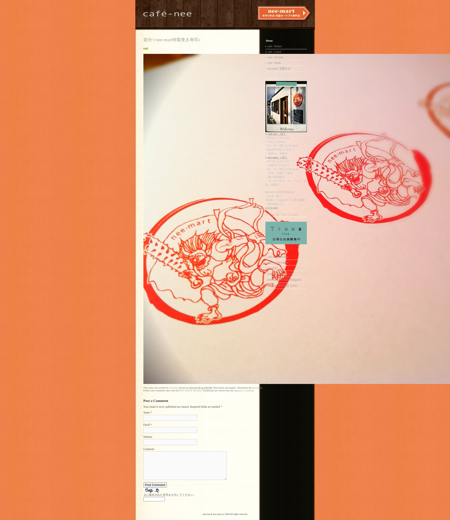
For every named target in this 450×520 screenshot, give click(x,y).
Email (146, 424)
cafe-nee (173, 387)
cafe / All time (275, 57)
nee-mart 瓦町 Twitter (280, 273)
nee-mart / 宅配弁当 (279, 68)
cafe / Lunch (275, 51)
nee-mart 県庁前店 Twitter (283, 285)
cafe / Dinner (275, 46)
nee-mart (273, 268)
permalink (257, 387)
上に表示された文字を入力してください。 (169, 495)
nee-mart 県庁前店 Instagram (284, 279)
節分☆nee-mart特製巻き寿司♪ (172, 39)
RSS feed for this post (190, 390)
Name (146, 412)
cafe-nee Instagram (278, 262)
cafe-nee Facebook (278, 257)
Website (147, 437)
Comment (148, 449)
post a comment (246, 390)
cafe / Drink (274, 62)
